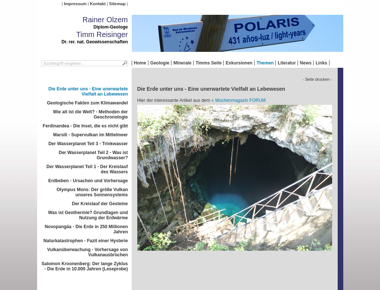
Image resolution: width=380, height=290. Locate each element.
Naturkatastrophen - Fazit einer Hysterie (85, 240)
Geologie (159, 63)
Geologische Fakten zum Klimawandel (87, 103)
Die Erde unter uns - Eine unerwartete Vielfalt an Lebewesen (88, 91)
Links (321, 63)
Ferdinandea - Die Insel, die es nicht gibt (85, 126)
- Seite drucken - (317, 79)
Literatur (287, 63)
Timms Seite (209, 63)
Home (140, 63)
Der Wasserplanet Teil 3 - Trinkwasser (88, 143)
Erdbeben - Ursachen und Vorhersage (88, 180)
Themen (264, 63)
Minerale (182, 63)
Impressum (75, 3)
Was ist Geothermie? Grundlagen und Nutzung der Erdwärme (88, 215)
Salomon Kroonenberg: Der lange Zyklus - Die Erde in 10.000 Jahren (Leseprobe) (85, 266)
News (305, 63)
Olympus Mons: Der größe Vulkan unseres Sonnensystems (92, 192)
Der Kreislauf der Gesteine (100, 203)
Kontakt (97, 3)
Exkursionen (239, 63)
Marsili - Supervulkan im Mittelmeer (90, 134)
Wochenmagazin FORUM (240, 100)
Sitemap (117, 3)
